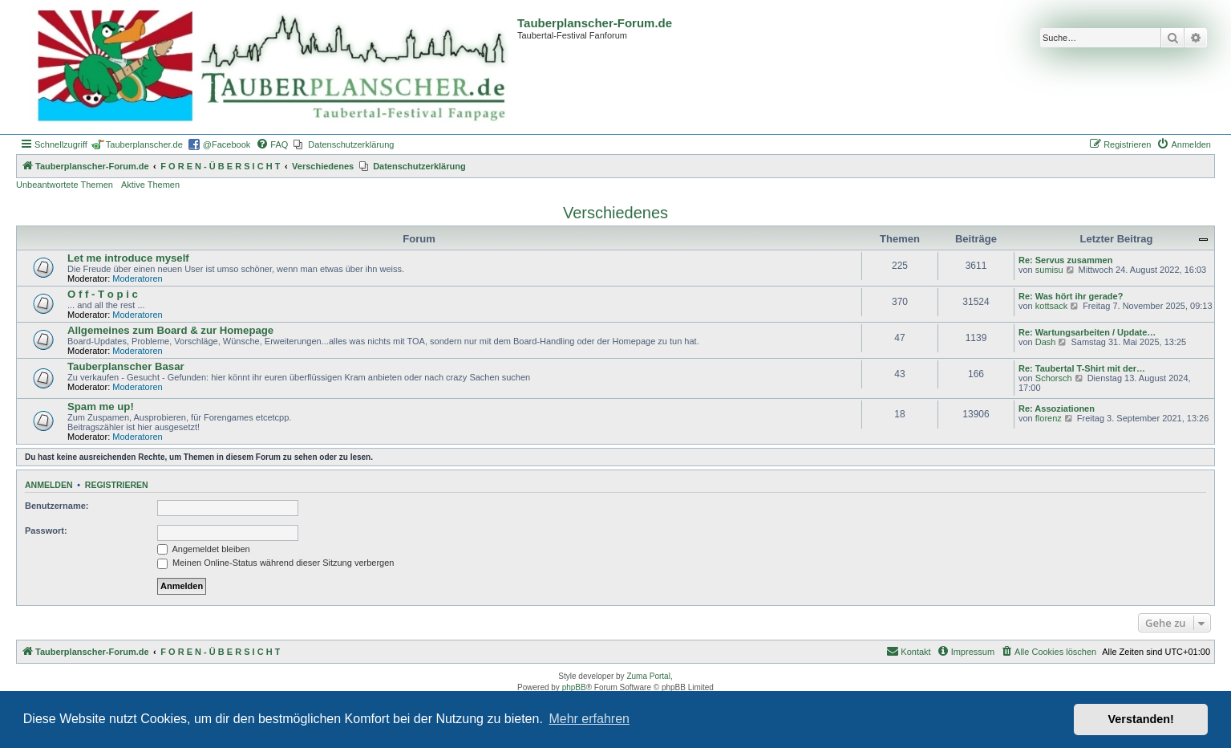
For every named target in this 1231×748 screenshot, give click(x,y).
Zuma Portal (648, 676)
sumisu (1049, 269)
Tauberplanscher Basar (125, 366)
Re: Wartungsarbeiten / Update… (1087, 332)
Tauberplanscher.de (144, 144)
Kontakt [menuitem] (908, 651)
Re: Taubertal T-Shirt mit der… (1081, 368)
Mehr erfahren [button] (589, 719)
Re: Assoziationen (1056, 408)
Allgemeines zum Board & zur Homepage (170, 330)
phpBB (574, 687)
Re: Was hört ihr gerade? (1070, 296)
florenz (1048, 418)
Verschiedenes (615, 213)
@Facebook (226, 144)
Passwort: (46, 530)
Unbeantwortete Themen (64, 184)
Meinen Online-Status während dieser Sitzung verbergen (275, 562)
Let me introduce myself (128, 258)
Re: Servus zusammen (1065, 260)
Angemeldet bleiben (203, 549)
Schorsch (1053, 378)
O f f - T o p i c (102, 294)
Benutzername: (56, 505)
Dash (1045, 342)
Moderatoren (137, 278)
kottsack (1051, 306)
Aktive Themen (150, 184)
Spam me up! (100, 406)
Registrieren (116, 485)
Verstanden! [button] (1141, 719)
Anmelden (49, 485)
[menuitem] (272, 144)
